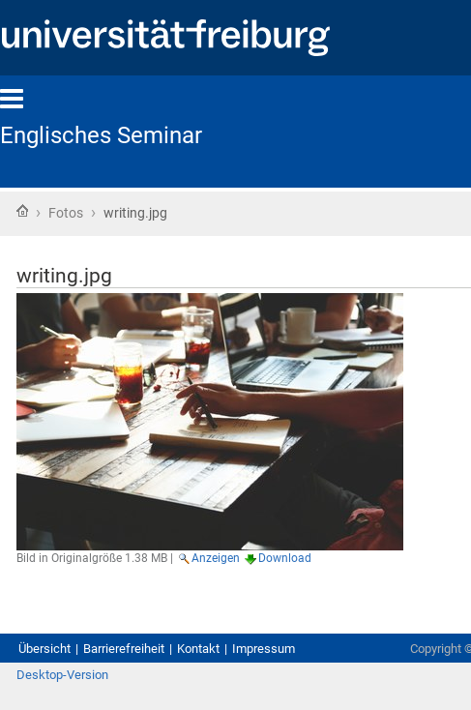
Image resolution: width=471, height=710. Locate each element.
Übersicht (44, 648)
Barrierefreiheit (123, 648)
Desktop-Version (62, 674)
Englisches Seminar (101, 135)
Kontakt (198, 648)
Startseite (22, 211)
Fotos (65, 213)
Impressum (263, 648)
